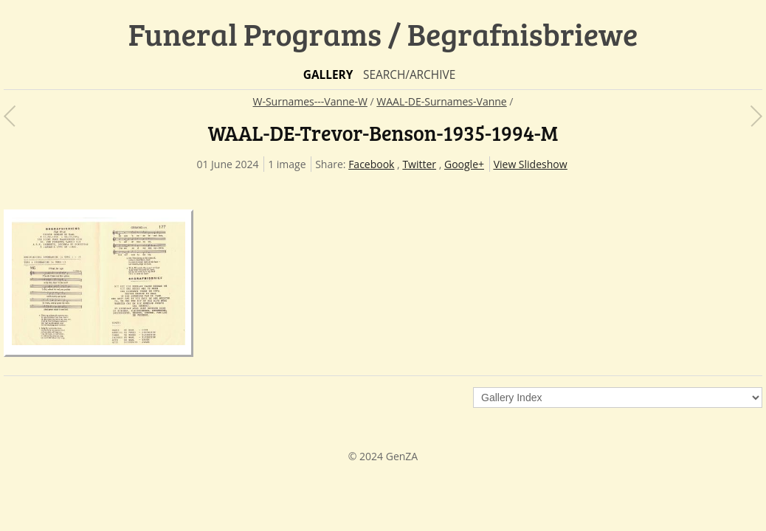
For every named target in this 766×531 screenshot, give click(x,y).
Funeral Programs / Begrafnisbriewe (383, 34)
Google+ (464, 164)
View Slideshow (530, 164)
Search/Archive (409, 75)
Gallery (328, 75)
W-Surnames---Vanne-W (310, 101)
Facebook (371, 164)
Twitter (419, 164)
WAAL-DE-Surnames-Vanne (441, 101)
